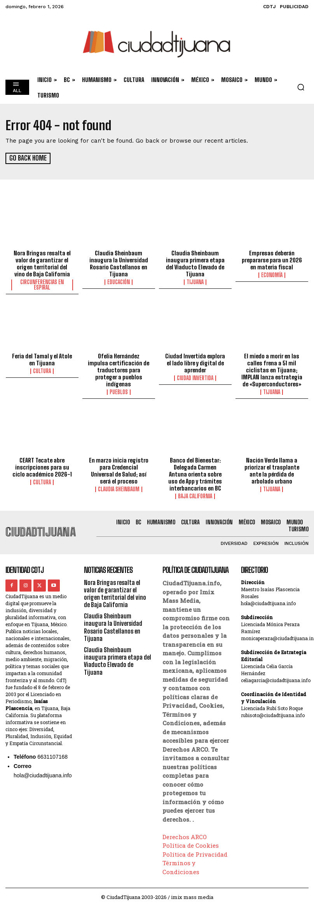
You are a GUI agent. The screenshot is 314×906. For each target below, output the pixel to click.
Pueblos (119, 392)
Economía (272, 275)
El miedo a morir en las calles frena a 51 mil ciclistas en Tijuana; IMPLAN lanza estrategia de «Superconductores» (271, 369)
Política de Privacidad (194, 853)
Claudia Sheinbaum (119, 489)
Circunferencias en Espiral (42, 284)
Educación (118, 282)
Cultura (42, 371)
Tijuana (195, 282)
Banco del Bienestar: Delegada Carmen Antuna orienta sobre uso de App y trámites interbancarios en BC (195, 473)
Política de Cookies (190, 845)
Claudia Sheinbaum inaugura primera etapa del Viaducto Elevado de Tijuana (195, 263)
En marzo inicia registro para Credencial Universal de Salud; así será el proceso (118, 470)
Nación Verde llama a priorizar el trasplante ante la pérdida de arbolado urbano (271, 470)
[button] (301, 87)
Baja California (195, 496)
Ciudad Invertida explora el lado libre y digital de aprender (195, 362)
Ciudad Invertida (195, 378)
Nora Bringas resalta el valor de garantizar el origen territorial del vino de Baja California (42, 263)
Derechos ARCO (184, 836)
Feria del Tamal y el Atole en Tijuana (42, 359)
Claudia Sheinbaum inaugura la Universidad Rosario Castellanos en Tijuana (118, 263)
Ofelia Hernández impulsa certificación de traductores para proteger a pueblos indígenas (118, 369)
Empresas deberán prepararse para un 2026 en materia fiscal (272, 259)
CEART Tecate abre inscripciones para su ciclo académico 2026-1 (42, 466)
